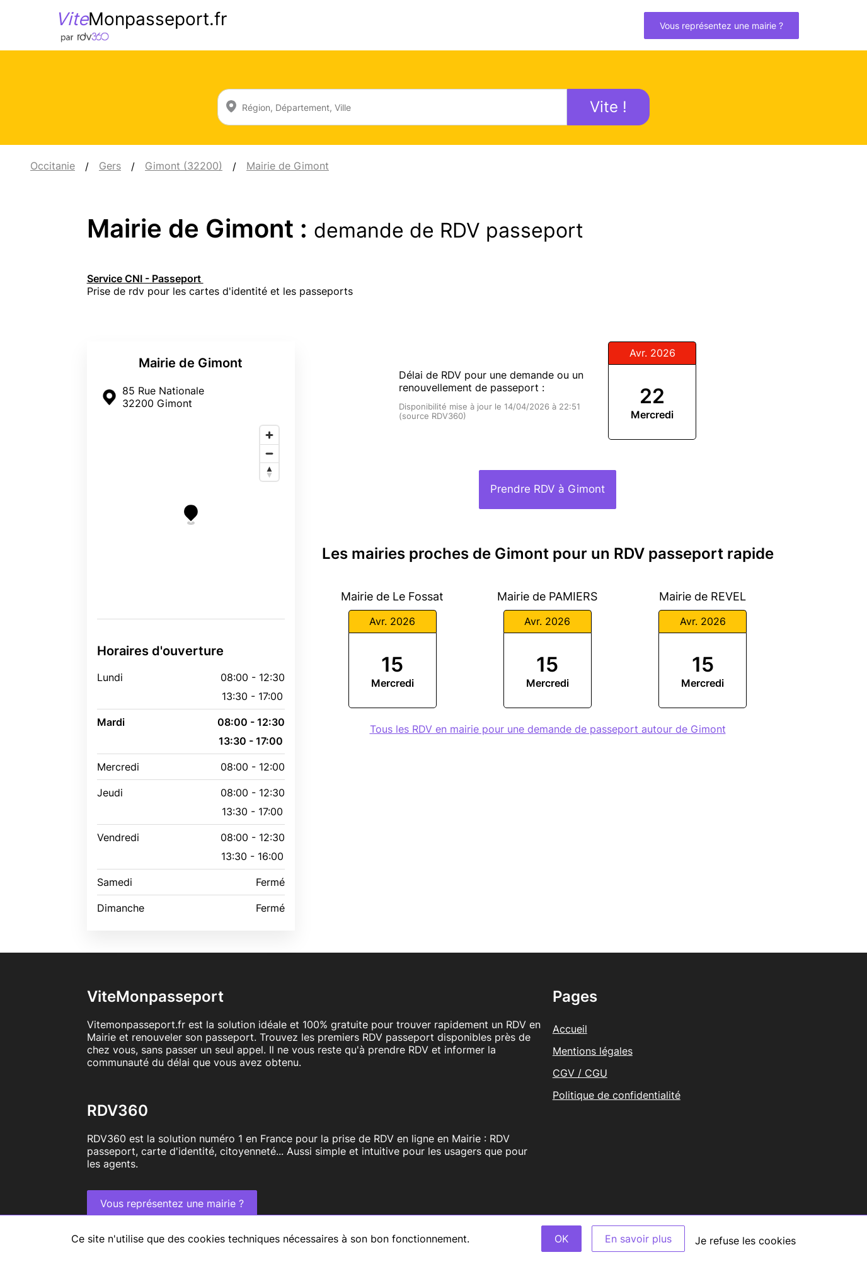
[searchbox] (392, 107)
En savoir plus (638, 1238)
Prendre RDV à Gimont (547, 489)
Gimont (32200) (183, 165)
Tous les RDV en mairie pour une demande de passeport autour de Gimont (548, 729)
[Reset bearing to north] (269, 471)
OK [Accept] (561, 1238)
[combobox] (392, 107)
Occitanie (52, 165)
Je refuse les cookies (745, 1240)
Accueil (570, 1029)
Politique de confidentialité (616, 1095)
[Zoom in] (269, 435)
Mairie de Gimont (287, 165)
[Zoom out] (269, 453)
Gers (110, 165)
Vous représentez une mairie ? (721, 25)
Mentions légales (593, 1051)
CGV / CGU (580, 1073)
